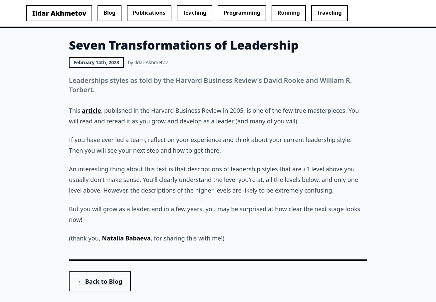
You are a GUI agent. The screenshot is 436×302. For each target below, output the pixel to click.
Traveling (329, 12)
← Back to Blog (100, 281)
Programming (242, 12)
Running (289, 12)
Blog (109, 12)
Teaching (194, 12)
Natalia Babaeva (126, 238)
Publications (149, 12)
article (91, 110)
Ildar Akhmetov (59, 13)
